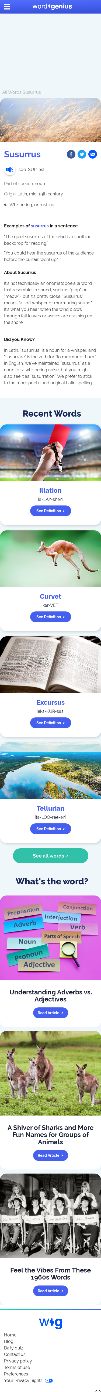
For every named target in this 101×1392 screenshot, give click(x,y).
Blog (8, 1341)
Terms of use (17, 1367)
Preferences (16, 1374)
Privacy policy (18, 1361)
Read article (50, 1013)
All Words (12, 92)
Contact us (15, 1354)
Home (10, 1335)
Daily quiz (13, 1348)
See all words (50, 856)
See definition (50, 511)
